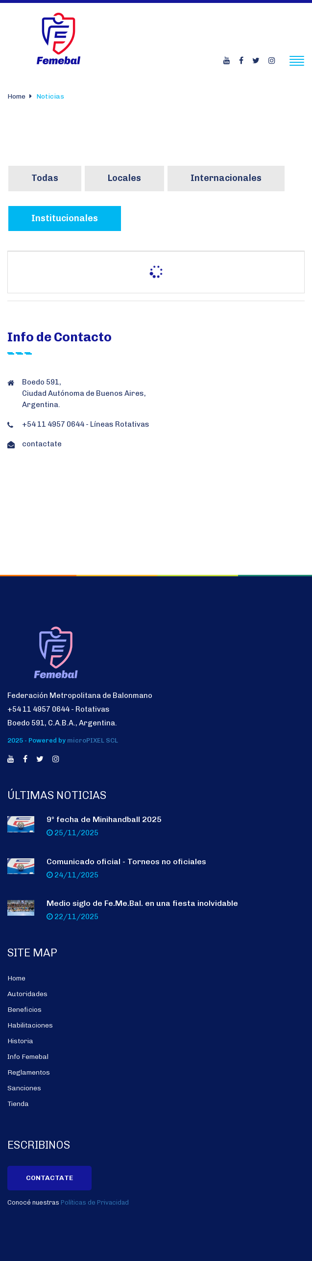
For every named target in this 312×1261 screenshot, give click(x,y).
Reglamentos (28, 1072)
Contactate (49, 1178)
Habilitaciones (30, 1025)
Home (16, 96)
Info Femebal (27, 1057)
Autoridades (27, 994)
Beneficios (24, 1009)
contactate (42, 443)
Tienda (18, 1104)
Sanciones (24, 1088)
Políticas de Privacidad (95, 1202)
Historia (20, 1041)
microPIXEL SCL (92, 740)
